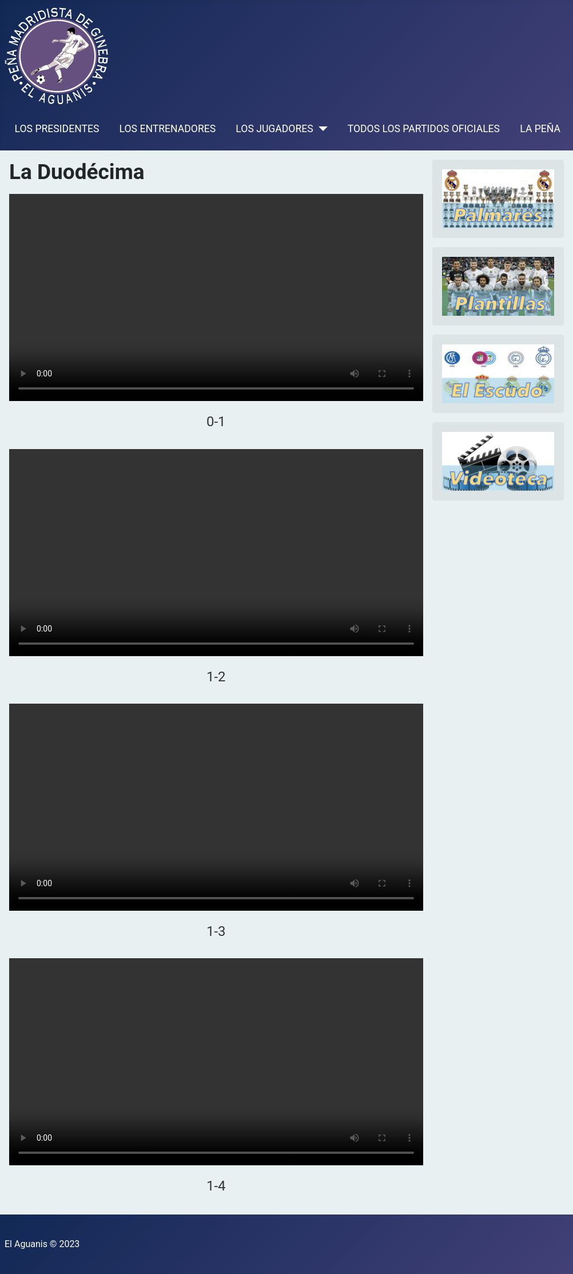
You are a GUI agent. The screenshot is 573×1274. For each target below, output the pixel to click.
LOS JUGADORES (274, 128)
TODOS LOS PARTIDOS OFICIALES (424, 128)
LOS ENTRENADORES (168, 128)
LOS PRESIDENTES (57, 128)
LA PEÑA (540, 128)
